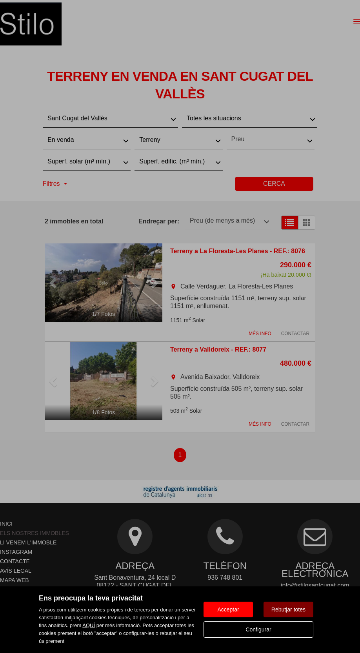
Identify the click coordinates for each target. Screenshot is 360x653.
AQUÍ (88, 625)
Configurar (258, 629)
